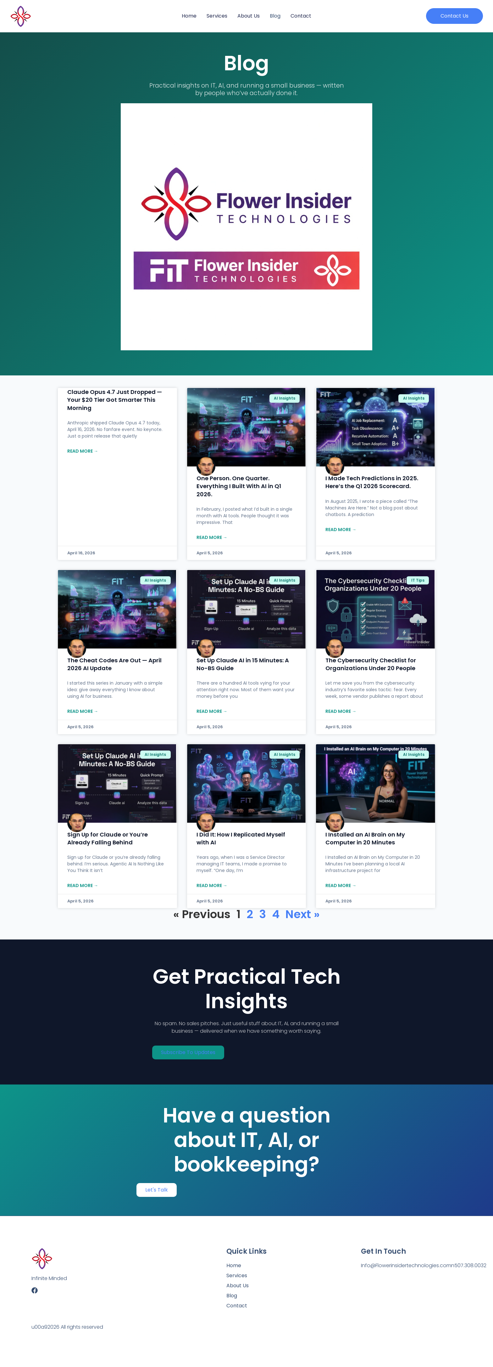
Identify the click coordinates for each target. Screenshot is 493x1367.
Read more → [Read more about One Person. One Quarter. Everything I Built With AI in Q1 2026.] (212, 537)
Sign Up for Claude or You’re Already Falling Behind (107, 838)
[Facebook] (34, 1290)
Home (189, 16)
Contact (301, 16)
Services (217, 16)
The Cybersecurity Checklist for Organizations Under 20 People (370, 664)
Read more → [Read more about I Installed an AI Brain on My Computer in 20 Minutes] (340, 885)
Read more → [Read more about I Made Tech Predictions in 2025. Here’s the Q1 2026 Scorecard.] (340, 529)
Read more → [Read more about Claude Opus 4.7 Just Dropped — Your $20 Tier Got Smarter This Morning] (82, 451)
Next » (302, 914)
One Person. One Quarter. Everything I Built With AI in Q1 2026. (239, 486)
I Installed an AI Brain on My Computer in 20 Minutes (365, 838)
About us (248, 16)
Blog (275, 16)
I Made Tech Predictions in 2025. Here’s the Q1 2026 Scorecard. (371, 482)
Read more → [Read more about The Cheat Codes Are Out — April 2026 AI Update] (82, 711)
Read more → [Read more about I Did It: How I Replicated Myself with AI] (212, 885)
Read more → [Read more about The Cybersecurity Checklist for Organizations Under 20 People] (340, 711)
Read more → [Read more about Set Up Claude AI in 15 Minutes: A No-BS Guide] (212, 711)
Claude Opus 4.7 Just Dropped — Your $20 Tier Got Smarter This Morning (114, 400)
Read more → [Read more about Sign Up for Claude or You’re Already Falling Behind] (82, 885)
